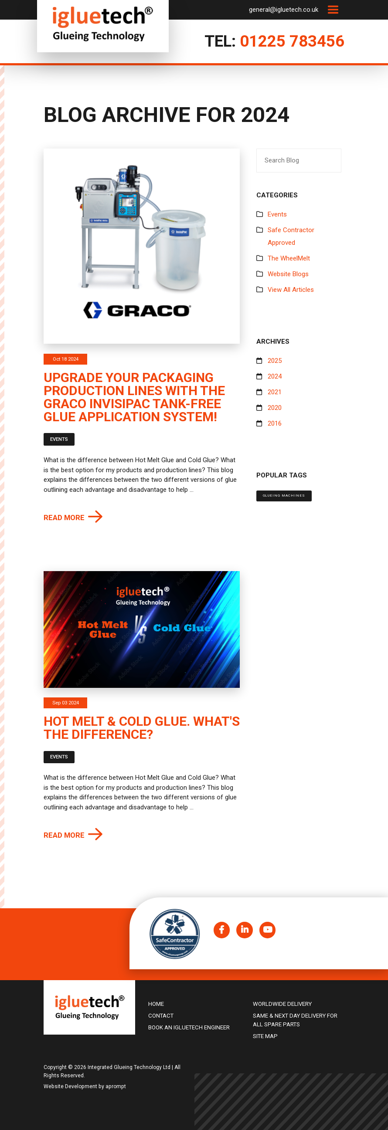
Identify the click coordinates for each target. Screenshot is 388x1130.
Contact (161, 1015)
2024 (275, 376)
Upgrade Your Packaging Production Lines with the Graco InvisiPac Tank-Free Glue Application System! (134, 397)
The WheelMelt (289, 258)
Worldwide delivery (282, 1004)
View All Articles (291, 290)
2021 (275, 392)
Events (59, 439)
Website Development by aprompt (85, 1086)
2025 (275, 361)
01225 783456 (292, 41)
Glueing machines (284, 495)
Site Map (265, 1036)
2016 (275, 423)
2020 (275, 408)
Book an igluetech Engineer (189, 1027)
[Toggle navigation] (332, 9)
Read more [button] (64, 517)
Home (156, 1004)
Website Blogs (288, 274)
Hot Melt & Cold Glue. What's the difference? (142, 728)
